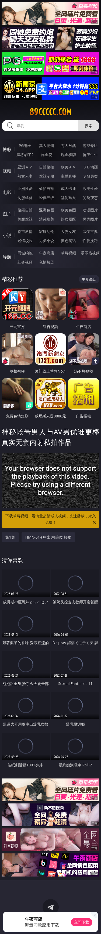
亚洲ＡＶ (25, 167)
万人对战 (68, 145)
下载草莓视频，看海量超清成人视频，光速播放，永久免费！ (51, 519)
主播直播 (68, 176)
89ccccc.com (50, 112)
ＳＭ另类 (90, 176)
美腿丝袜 (25, 219)
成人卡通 (68, 188)
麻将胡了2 (25, 154)
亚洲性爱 (25, 188)
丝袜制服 (46, 176)
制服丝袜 (25, 197)
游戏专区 (90, 145)
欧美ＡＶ (68, 167)
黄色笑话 (68, 240)
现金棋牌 (68, 154)
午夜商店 (46, 252)
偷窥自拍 (25, 209)
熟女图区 (68, 219)
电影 (7, 192)
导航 (7, 257)
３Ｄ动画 (90, 167)
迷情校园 (25, 240)
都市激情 (25, 231)
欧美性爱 (90, 188)
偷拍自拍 (46, 188)
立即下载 (81, 922)
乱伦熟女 (68, 197)
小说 (7, 235)
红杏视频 (25, 262)
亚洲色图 (46, 209)
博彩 (7, 149)
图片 (7, 214)
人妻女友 (68, 231)
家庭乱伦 (46, 231)
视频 (7, 171)
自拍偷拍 (46, 167)
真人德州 (46, 145)
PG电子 (25, 145)
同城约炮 (25, 252)
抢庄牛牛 (90, 154)
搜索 (88, 125)
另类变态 (90, 197)
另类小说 (46, 240)
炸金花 (46, 154)
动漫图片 (90, 209)
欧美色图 (68, 209)
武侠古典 (90, 231)
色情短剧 (46, 262)
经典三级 (46, 197)
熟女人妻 (25, 176)
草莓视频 (68, 252)
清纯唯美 (46, 219)
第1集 (10, 537)
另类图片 (90, 219)
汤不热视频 (90, 252)
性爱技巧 (90, 240)
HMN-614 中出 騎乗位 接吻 (48, 537)
